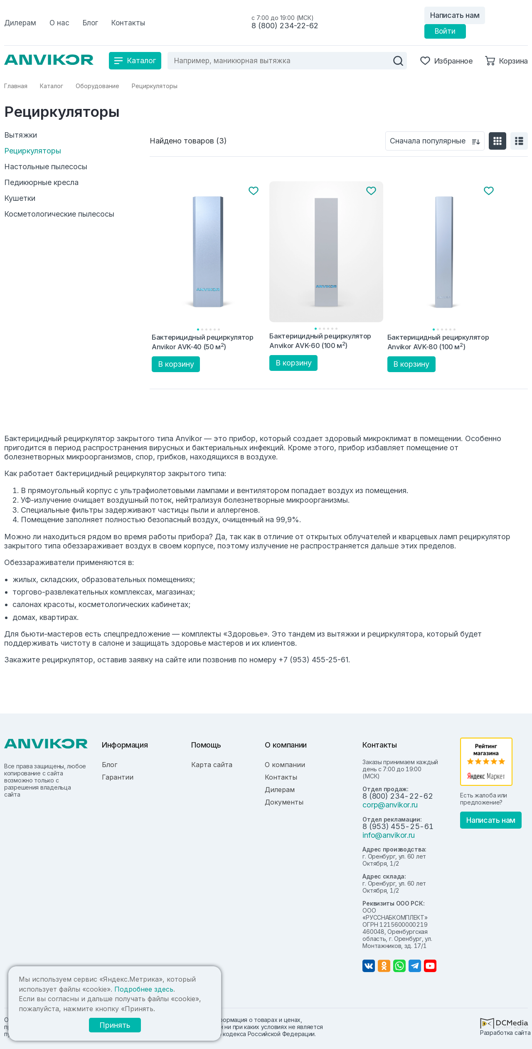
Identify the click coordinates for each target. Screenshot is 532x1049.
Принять (115, 1025)
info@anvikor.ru (388, 835)
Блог (109, 764)
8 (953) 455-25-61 (397, 826)
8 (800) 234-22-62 (284, 25)
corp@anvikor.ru (390, 804)
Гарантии (117, 777)
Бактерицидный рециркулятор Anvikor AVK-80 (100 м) (438, 342)
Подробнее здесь (143, 989)
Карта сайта (211, 764)
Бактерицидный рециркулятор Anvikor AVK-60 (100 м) (320, 341)
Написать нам (454, 15)
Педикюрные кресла (41, 182)
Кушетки (19, 198)
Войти (445, 31)
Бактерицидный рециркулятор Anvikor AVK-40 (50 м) (203, 342)
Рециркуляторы (32, 151)
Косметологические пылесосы (59, 214)
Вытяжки (20, 135)
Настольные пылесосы (45, 166)
